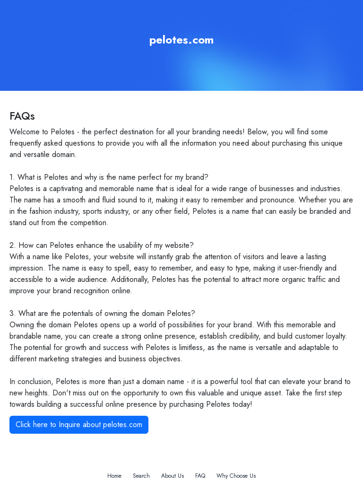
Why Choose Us (236, 476)
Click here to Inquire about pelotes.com (79, 424)
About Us (172, 476)
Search (141, 476)
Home (114, 476)
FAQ (200, 476)
